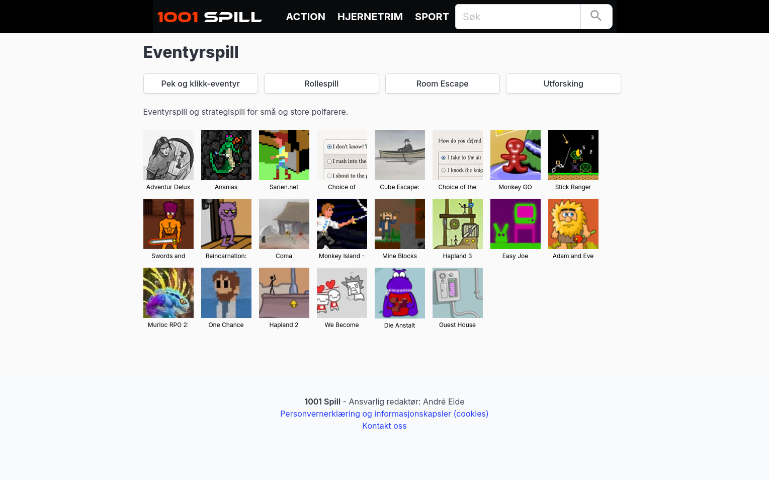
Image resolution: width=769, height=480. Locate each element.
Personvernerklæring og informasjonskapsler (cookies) (384, 414)
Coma (284, 256)
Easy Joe (515, 256)
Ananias (226, 187)
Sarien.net (284, 187)
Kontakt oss (384, 426)
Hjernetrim (370, 17)
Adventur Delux (168, 187)
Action (306, 17)
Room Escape (442, 83)
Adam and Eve (573, 256)
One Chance (225, 325)
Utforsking (563, 83)
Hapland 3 (457, 256)
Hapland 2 (284, 325)
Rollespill (321, 83)
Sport (432, 17)
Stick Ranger (573, 187)
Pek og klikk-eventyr (200, 83)
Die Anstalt (399, 325)
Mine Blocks (399, 256)
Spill (210, 14)
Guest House (457, 325)
